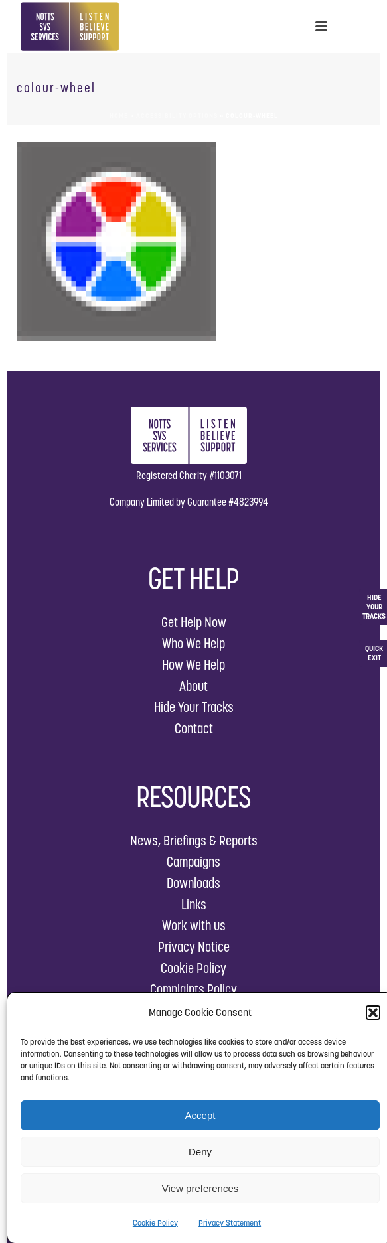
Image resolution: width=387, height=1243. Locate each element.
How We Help (193, 665)
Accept (200, 1115)
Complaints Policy (193, 989)
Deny (200, 1151)
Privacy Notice (194, 947)
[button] (373, 1012)
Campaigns (193, 862)
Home (119, 115)
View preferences (200, 1188)
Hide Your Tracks (194, 707)
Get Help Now (193, 622)
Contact (194, 728)
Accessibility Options (177, 115)
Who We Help (193, 643)
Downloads (193, 883)
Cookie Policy (155, 1223)
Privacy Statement (229, 1223)
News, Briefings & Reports (194, 840)
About (193, 686)
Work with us (194, 925)
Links (193, 904)
